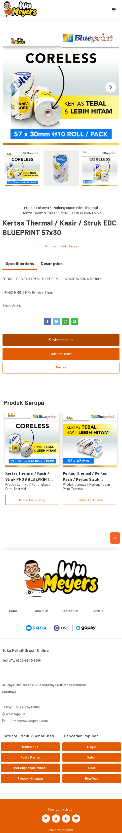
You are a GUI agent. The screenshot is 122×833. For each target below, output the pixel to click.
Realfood (92, 778)
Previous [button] (11, 87)
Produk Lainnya (36, 207)
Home (13, 611)
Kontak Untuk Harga (61, 246)
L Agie (91, 747)
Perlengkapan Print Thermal (75, 207)
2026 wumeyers (61, 830)
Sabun (92, 757)
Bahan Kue (30, 747)
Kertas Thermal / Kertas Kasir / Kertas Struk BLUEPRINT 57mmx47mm (86, 476)
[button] (12, 305)
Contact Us (70, 611)
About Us (42, 611)
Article (98, 611)
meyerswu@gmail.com (31, 721)
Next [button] (110, 87)
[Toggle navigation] (113, 10)
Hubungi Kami (61, 354)
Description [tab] (52, 263)
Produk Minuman (30, 778)
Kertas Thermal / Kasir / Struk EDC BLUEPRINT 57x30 (63, 213)
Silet (91, 768)
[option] (61, 87)
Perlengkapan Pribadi (30, 768)
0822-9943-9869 (28, 660)
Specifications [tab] (20, 263)
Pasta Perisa (30, 757)
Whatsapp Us (61, 339)
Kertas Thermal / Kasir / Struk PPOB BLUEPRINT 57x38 (27, 476)
